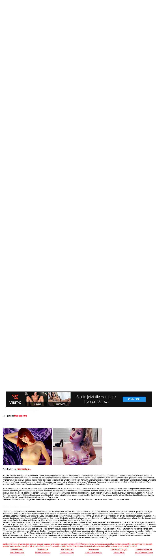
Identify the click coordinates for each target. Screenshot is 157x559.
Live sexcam (79, 546)
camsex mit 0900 (75, 544)
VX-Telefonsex (17, 549)
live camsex (116, 544)
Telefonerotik (42, 549)
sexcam (124, 544)
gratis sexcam (67, 546)
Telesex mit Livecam (143, 549)
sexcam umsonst (130, 546)
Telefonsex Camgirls (119, 549)
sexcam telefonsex (92, 546)
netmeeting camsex (103, 544)
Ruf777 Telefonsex (42, 552)
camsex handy (88, 544)
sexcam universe (10, 546)
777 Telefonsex (67, 549)
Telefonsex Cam (67, 552)
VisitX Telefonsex (17, 552)
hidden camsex (61, 544)
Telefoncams (93, 549)
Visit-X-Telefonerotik (93, 552)
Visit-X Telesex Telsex (144, 552)
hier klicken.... (24, 469)
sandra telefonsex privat (12, 544)
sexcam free (105, 546)
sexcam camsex (29, 544)
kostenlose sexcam (42, 546)
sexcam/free (56, 546)
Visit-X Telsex (119, 552)
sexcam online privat (25, 546)
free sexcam (20, 416)
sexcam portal (117, 546)
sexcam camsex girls (45, 544)
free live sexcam (145, 544)
